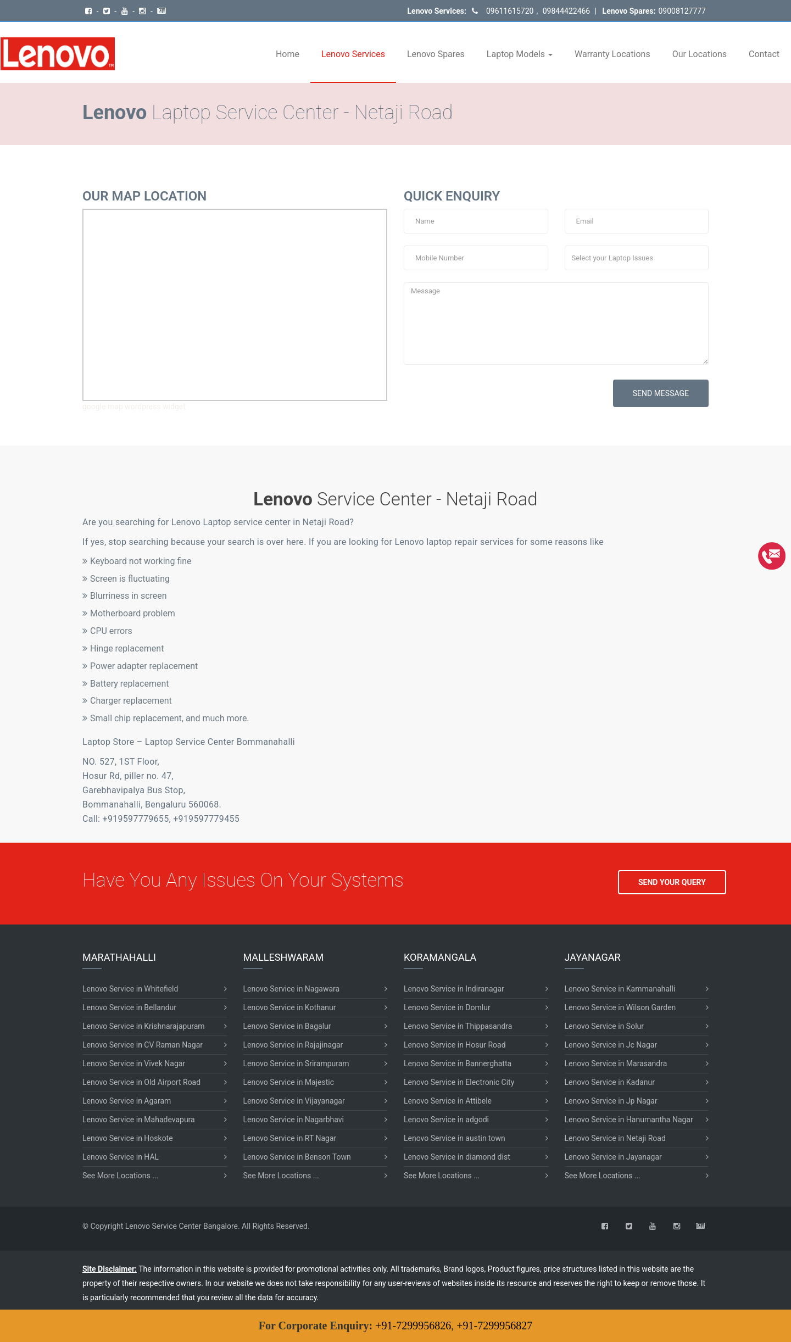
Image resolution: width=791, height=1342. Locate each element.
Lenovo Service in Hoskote (127, 1138)
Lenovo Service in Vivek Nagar (133, 1063)
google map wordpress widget (134, 406)
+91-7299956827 (494, 1325)
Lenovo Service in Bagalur (287, 1026)
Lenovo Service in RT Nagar (290, 1138)
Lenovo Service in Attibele (448, 1100)
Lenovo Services (353, 54)
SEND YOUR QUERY (672, 882)
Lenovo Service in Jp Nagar (611, 1100)
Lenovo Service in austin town (454, 1138)
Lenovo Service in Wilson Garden (620, 1007)
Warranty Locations (612, 54)
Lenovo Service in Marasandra (616, 1063)
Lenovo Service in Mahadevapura (138, 1119)
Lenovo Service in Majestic (288, 1082)
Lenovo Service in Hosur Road (455, 1044)
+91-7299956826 (413, 1325)
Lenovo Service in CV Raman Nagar (142, 1044)
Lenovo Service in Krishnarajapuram (143, 1026)
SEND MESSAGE (661, 393)
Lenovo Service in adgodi (446, 1119)
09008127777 (682, 11)
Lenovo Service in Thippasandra (458, 1026)
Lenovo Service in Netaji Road (615, 1138)
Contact (764, 54)
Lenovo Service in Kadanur (610, 1082)
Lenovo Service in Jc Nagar (611, 1044)
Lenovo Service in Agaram (126, 1100)
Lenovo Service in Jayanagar (613, 1156)
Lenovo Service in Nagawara (291, 988)
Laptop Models (520, 54)
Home (287, 54)
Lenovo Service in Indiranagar (454, 988)
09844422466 (565, 11)
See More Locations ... (120, 1175)
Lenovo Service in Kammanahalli (620, 988)
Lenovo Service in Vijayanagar (294, 1100)
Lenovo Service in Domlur (447, 1007)
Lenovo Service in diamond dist (457, 1156)
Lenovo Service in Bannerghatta (457, 1063)
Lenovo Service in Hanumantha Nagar (629, 1119)
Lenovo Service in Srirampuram (296, 1063)
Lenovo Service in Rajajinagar (293, 1044)
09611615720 (510, 11)
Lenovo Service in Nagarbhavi (293, 1119)
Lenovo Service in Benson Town (297, 1156)
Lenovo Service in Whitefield (130, 988)
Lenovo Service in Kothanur (289, 1007)
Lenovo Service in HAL (120, 1156)
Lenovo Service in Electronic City (459, 1082)
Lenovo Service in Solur (604, 1026)
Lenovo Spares (436, 54)
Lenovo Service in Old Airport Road (141, 1082)
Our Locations (699, 54)
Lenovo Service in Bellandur (129, 1007)
